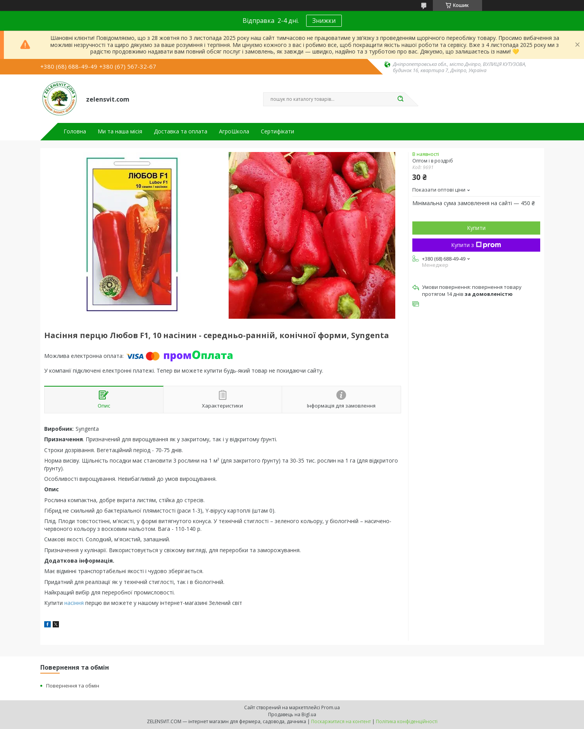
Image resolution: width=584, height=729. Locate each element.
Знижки (324, 20)
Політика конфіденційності (407, 721)
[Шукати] (400, 99)
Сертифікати (277, 131)
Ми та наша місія (120, 131)
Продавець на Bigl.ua (292, 714)
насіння (74, 602)
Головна (75, 131)
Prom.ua (330, 707)
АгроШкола (234, 131)
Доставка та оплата (180, 131)
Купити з (476, 245)
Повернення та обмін (72, 685)
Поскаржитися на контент (341, 721)
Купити (476, 227)
